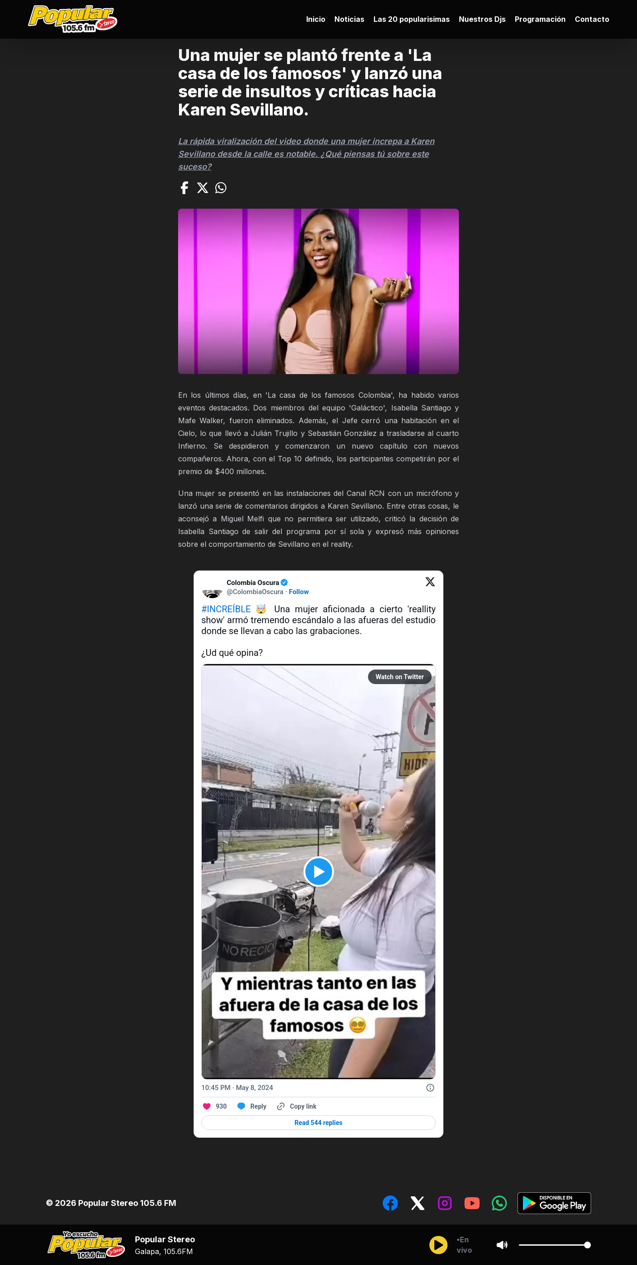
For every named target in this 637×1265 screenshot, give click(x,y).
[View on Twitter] (430, 587)
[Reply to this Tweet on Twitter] (251, 1106)
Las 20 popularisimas (411, 19)
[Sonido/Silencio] (502, 1245)
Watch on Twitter (400, 676)
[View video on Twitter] (319, 871)
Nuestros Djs (482, 19)
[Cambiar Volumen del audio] (554, 1245)
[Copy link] (295, 1106)
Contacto (592, 19)
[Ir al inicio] (75, 19)
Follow (299, 592)
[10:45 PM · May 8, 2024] (237, 1087)
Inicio (315, 19)
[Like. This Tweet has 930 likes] (214, 1106)
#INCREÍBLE (226, 609)
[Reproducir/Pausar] (438, 1245)
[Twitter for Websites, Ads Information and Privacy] (430, 1087)
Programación (540, 19)
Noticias (349, 19)
